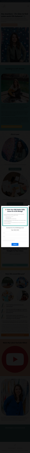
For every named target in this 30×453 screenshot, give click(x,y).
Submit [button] (15, 244)
